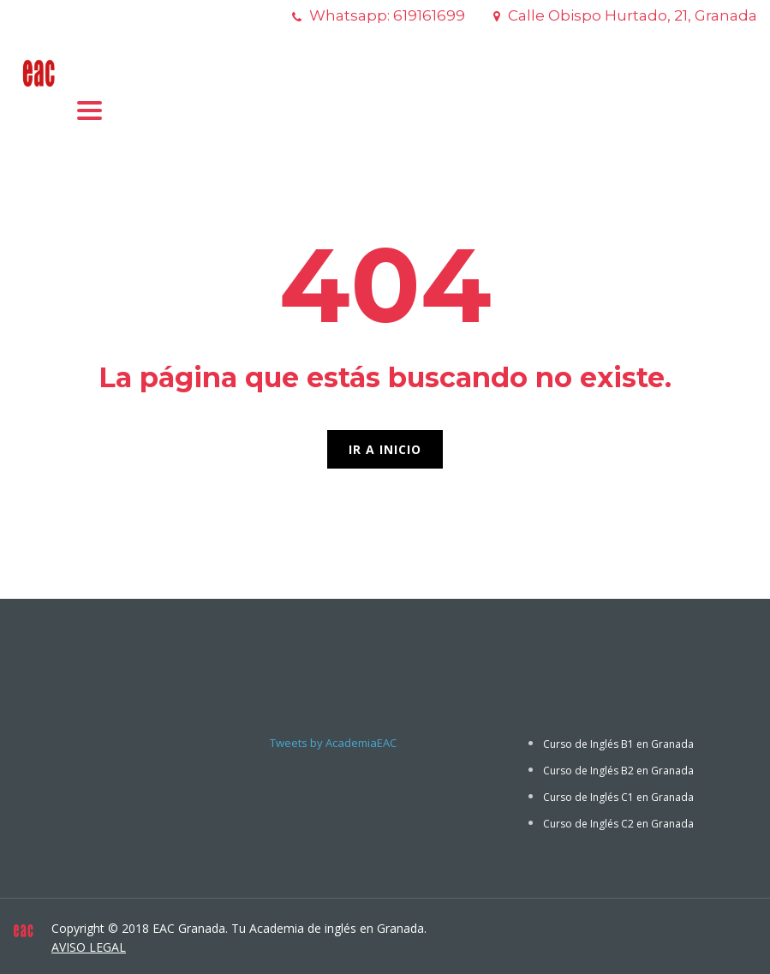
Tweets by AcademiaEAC (333, 742)
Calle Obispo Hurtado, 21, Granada (632, 15)
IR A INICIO (385, 449)
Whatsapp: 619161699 (387, 15)
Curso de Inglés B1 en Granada (618, 744)
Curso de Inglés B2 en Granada (618, 770)
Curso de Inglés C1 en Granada (618, 797)
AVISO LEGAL (88, 947)
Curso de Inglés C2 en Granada (618, 823)
